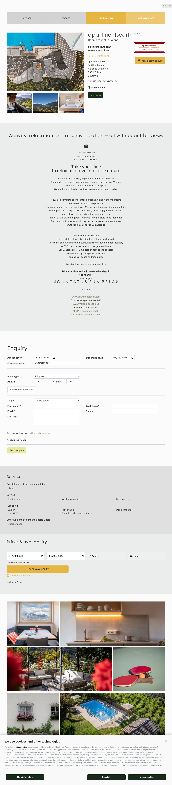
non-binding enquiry (152, 60)
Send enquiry (17, 450)
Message (12, 416)
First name (13, 406)
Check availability (38, 569)
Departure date (94, 357)
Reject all (106, 777)
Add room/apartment (21, 575)
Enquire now (106, 17)
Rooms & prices (145, 17)
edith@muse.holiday (99, 46)
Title (9, 400)
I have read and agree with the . (30, 433)
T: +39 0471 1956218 (99, 55)
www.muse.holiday (98, 50)
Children (57, 381)
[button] (166, 741)
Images (66, 17)
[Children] (146, 556)
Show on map (98, 87)
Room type (13, 376)
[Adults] (106, 556)
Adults (11, 381)
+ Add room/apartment (21, 389)
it (170, 6)
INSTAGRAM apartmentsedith (86, 314)
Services (26, 17)
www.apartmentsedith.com (86, 296)
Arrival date (14, 357)
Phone (89, 411)
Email (10, 411)
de (164, 6)
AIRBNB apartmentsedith (86, 310)
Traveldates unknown (19, 562)
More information (25, 777)
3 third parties (21, 747)
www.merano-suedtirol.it (86, 303)
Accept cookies (147, 777)
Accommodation (16, 363)
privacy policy (43, 433)
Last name (92, 406)
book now (95, 95)
